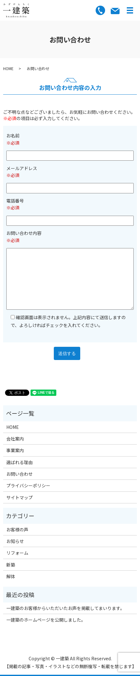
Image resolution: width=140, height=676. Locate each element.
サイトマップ (19, 497)
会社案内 (15, 438)
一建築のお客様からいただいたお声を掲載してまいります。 (65, 608)
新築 (10, 565)
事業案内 (15, 450)
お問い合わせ (19, 474)
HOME (8, 68)
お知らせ (15, 541)
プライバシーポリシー (28, 485)
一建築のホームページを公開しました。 (46, 620)
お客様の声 (17, 529)
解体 (10, 576)
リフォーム (17, 553)
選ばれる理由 (19, 462)
